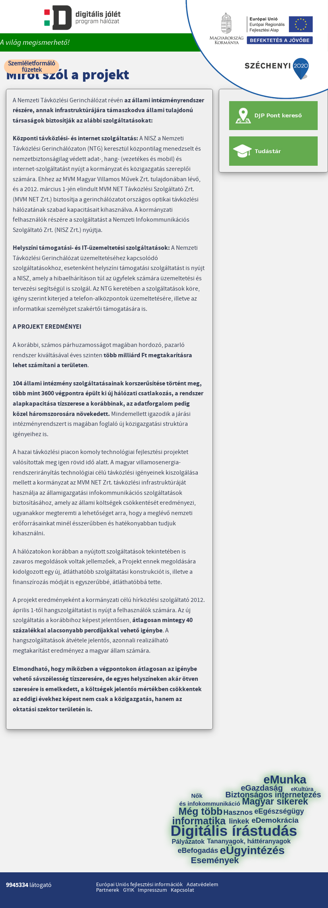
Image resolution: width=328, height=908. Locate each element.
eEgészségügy (279, 811)
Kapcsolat (182, 890)
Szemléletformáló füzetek (31, 66)
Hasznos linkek (241, 816)
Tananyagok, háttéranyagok (249, 841)
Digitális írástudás (234, 831)
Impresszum (152, 890)
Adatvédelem (202, 884)
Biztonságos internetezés (273, 795)
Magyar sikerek (275, 801)
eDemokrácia (275, 820)
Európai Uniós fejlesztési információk (139, 884)
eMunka (285, 779)
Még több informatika (199, 816)
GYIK (128, 890)
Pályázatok (188, 842)
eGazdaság (262, 788)
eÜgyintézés (252, 850)
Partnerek (107, 890)
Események (215, 860)
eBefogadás (198, 850)
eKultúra (302, 789)
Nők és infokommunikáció (209, 799)
